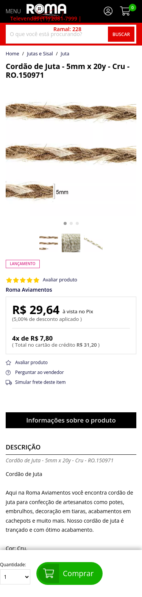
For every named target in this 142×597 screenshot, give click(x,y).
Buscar (121, 34)
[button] (65, 223)
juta (65, 54)
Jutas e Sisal (40, 54)
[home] (46, 11)
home (12, 54)
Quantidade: (15, 573)
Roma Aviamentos (29, 290)
